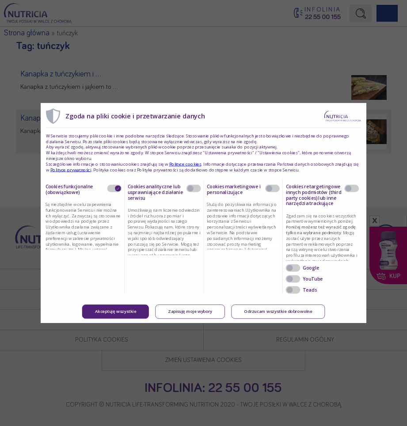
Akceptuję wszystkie (116, 311)
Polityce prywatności (70, 170)
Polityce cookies (185, 164)
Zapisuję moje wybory (190, 311)
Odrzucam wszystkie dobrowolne (278, 311)
